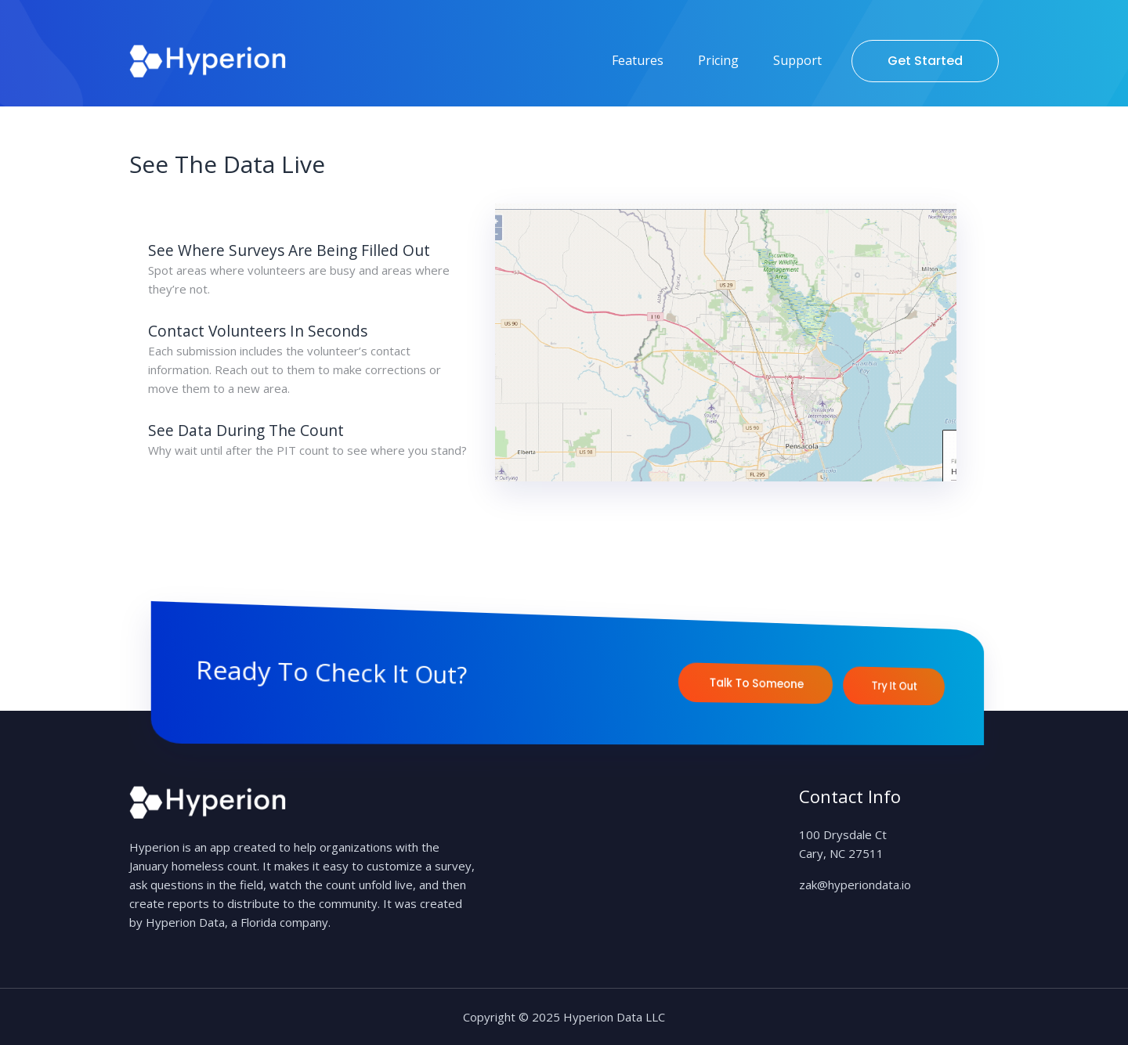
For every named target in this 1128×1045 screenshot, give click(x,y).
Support (797, 60)
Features (637, 60)
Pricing (718, 60)
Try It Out (895, 685)
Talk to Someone (757, 683)
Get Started (925, 61)
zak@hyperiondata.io (855, 884)
